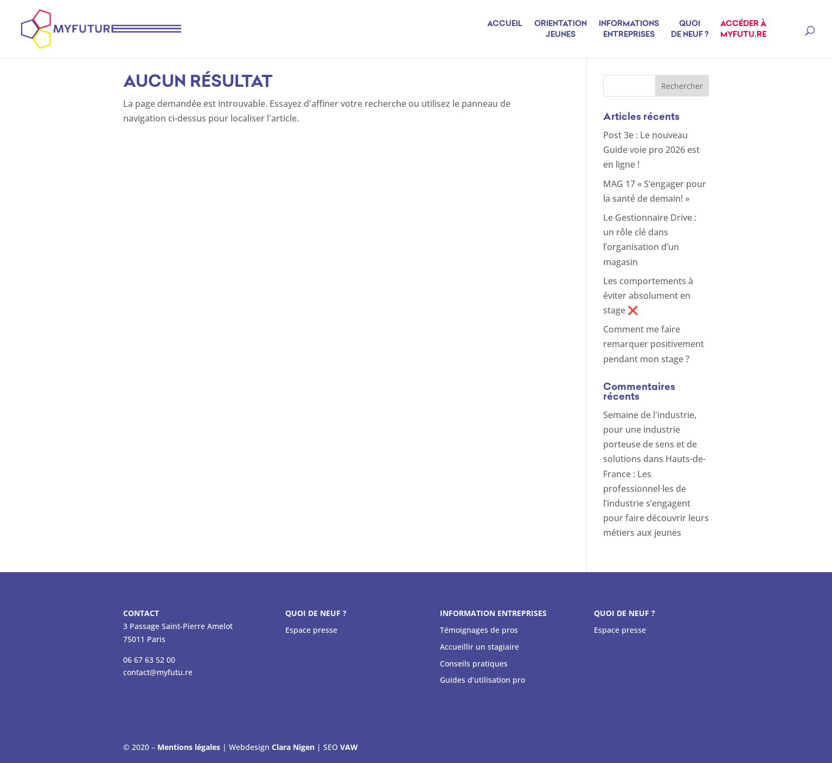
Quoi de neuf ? (689, 29)
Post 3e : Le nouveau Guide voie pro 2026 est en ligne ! (651, 149)
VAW (349, 747)
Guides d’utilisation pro (482, 680)
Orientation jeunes (560, 29)
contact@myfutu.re (158, 672)
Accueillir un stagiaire (479, 647)
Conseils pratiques (474, 663)
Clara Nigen (293, 747)
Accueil (504, 29)
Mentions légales (188, 747)
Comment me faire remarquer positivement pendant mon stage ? (653, 343)
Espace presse (311, 630)
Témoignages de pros (479, 630)
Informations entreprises (629, 29)
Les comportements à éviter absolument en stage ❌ (648, 295)
